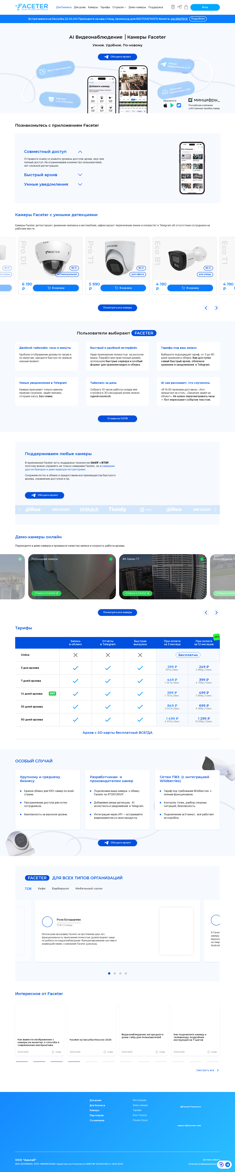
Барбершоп (60, 888)
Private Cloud (140, 1120)
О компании (97, 1120)
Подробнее (198, 19)
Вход (205, 7)
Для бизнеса (63, 7)
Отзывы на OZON (117, 418)
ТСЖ (28, 888)
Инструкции (139, 1100)
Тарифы (105, 7)
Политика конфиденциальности (204, 1164)
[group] (39, 1029)
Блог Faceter (140, 1115)
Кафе (42, 888)
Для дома (80, 7)
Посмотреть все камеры (117, 308)
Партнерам (97, 1115)
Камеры (93, 7)
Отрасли (118, 7)
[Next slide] (215, 509)
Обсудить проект (117, 57)
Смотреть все (208, 1070)
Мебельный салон (89, 888)
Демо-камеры (137, 7)
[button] (206, 308)
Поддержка (155, 7)
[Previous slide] (19, 509)
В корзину (63, 288)
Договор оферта (211, 1160)
